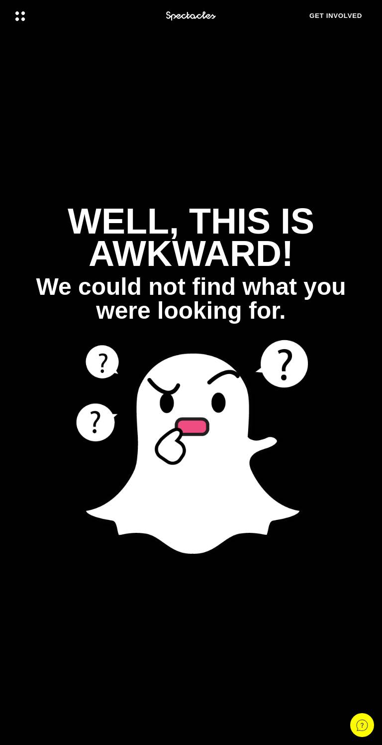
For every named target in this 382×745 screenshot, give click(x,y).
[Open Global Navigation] (84, 16)
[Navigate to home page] (191, 16)
